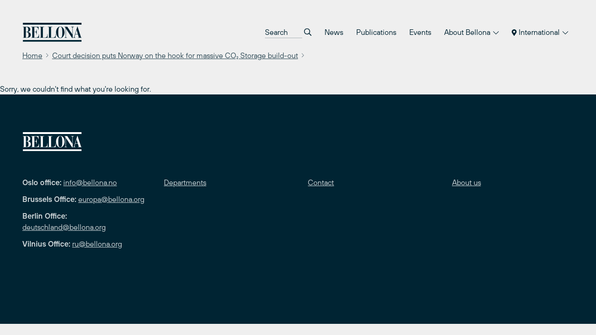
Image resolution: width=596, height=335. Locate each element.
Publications (376, 32)
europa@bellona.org (111, 199)
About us (466, 182)
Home (32, 55)
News (334, 32)
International (540, 32)
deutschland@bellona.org (64, 227)
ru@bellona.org (97, 244)
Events (420, 32)
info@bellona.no (90, 182)
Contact (321, 182)
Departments (185, 182)
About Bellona (471, 32)
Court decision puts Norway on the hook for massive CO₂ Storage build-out (175, 55)
